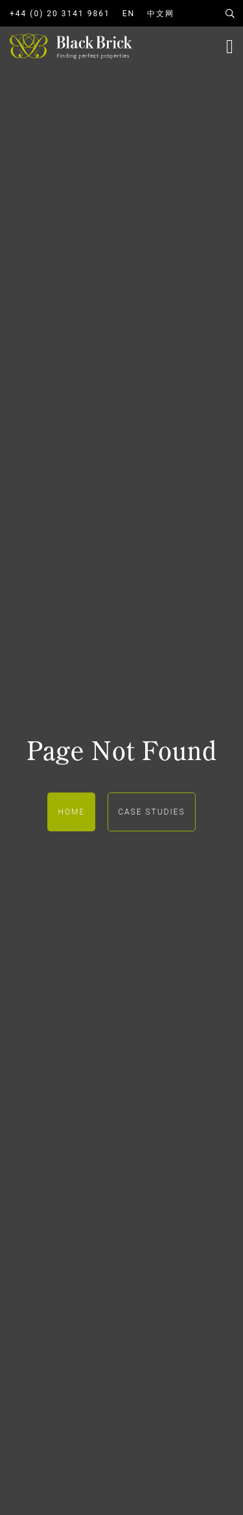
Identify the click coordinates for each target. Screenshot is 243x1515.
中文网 (160, 13)
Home (71, 811)
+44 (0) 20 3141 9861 (60, 13)
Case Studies (151, 811)
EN (128, 13)
